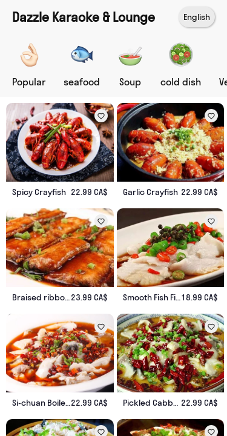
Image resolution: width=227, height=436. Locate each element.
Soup (130, 82)
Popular (28, 82)
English (196, 17)
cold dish (180, 82)
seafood (82, 82)
